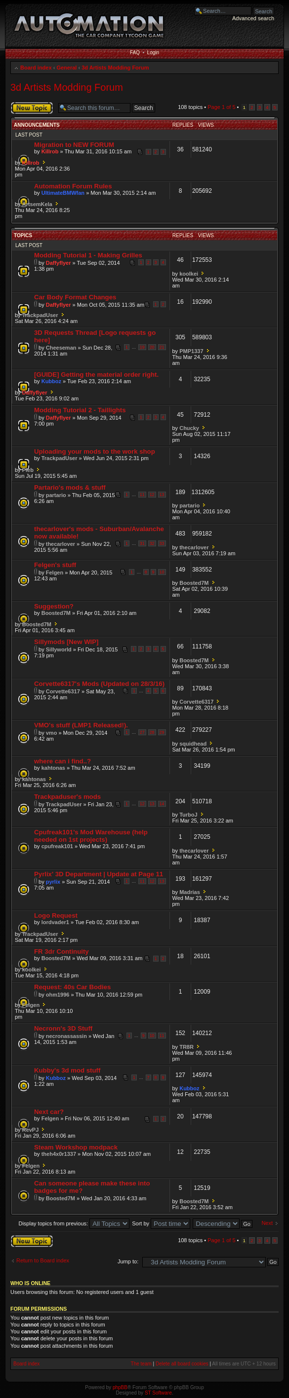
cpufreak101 (57, 846)
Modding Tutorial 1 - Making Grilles (88, 255)
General (66, 68)
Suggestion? (54, 606)
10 (162, 572)
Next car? (49, 1111)
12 (152, 494)
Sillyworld (59, 649)
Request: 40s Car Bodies (72, 987)
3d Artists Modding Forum (115, 68)
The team (141, 1363)
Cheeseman (61, 348)
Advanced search (253, 18)
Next (267, 1223)
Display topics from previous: (73, 1223)
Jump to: (128, 1261)
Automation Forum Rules (73, 186)
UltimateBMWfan (62, 193)
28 (152, 732)
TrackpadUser (40, 315)
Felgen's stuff (55, 565)
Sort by (161, 1223)
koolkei (188, 274)
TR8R (186, 1047)
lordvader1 (55, 922)
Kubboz (51, 381)
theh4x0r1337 (58, 1154)
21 (162, 347)
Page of (221, 107)
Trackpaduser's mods (67, 796)
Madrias (189, 892)
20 (152, 347)
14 (162, 803)
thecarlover (60, 544)
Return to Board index (42, 1260)
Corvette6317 (63, 691)
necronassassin (66, 1036)
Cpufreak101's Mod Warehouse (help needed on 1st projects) (91, 835)
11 (142, 494)
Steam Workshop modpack (76, 1147)
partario (56, 495)
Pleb (28, 470)
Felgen (54, 572)
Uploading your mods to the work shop (94, 451)
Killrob (50, 151)
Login (153, 52)
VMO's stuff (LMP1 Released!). (81, 725)
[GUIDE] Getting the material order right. (96, 374)
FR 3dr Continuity (61, 951)
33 (162, 543)
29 (162, 732)
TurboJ (188, 815)
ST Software (158, 1393)
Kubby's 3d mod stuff (67, 1070)
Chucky (189, 428)
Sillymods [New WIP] (66, 641)
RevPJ (30, 1130)
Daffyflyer (58, 263)
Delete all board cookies (182, 1363)
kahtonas (53, 768)
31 (142, 543)
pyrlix (53, 882)
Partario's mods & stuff (70, 487)
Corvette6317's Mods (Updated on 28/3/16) (99, 683)
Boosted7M (193, 583)
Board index (36, 68)
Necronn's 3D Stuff (63, 1028)
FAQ (135, 52)
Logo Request (56, 915)
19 (142, 347)
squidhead (192, 744)
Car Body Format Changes (75, 297)
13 (162, 494)
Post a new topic (31, 108)
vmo (51, 733)
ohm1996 (58, 995)
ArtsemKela (37, 204)
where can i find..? (62, 761)
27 (142, 732)
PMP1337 (191, 351)
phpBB (120, 1387)
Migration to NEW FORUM (74, 144)
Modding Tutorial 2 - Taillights (80, 410)
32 (152, 543)
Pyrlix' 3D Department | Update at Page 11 (98, 874)
